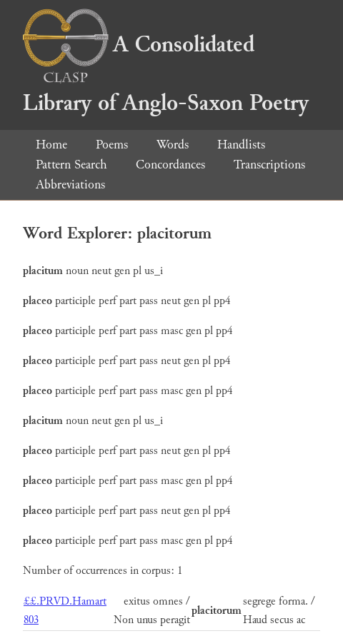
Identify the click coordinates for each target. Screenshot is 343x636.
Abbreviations (70, 184)
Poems (112, 144)
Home (51, 144)
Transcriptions (269, 164)
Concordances (170, 164)
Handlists (241, 144)
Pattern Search (71, 164)
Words (172, 144)
